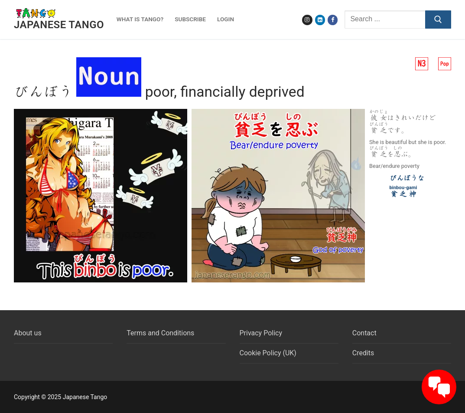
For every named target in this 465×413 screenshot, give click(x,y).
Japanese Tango (59, 25)
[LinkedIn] (320, 20)
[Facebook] (333, 20)
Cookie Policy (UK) (268, 353)
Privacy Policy (261, 333)
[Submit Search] (438, 19)
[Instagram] (307, 20)
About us (28, 333)
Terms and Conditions (160, 333)
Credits (363, 353)
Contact (364, 333)
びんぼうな (407, 178)
